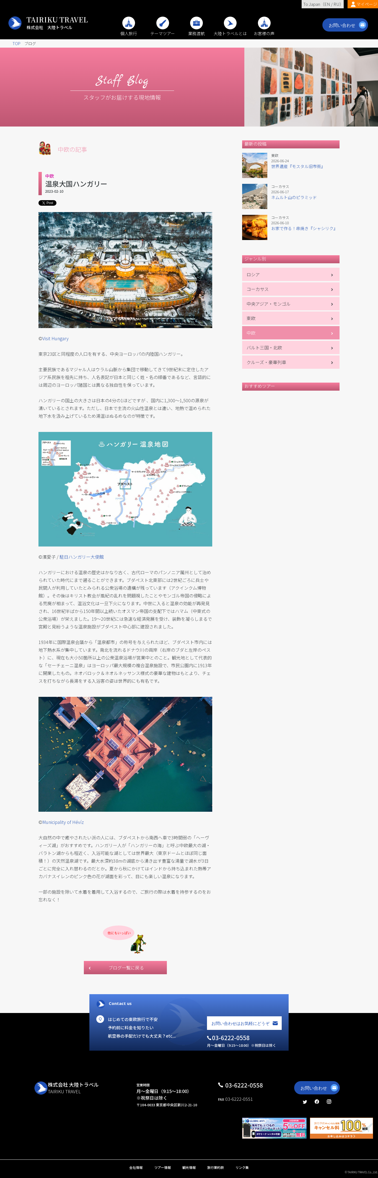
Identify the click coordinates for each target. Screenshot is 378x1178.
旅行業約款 (215, 1167)
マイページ (366, 4)
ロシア (253, 274)
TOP (16, 43)
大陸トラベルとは (230, 30)
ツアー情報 (162, 1167)
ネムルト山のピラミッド (294, 197)
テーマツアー (162, 30)
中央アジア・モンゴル (269, 303)
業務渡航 (196, 30)
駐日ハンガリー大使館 (81, 556)
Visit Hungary (55, 338)
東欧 (251, 318)
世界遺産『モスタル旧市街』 (298, 166)
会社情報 (136, 1167)
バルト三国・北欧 (264, 347)
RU (336, 4)
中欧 (251, 332)
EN (327, 4)
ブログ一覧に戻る (126, 967)
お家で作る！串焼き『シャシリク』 (304, 228)
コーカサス (258, 289)
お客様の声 (264, 30)
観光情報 (189, 1167)
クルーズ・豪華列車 (266, 362)
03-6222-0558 (244, 1085)
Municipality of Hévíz (63, 822)
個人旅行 (128, 30)
